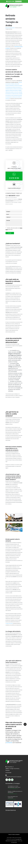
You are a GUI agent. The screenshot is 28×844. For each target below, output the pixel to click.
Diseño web (20, 840)
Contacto (18, 1)
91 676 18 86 (10, 1)
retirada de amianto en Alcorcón (12, 92)
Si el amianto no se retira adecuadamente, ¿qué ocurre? (14, 786)
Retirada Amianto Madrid (10, 27)
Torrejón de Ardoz (9, 623)
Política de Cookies (10, 839)
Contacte (9, 742)
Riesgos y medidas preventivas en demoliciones (15, 792)
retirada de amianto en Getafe (15, 90)
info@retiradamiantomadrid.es (14, 188)
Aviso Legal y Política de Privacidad (14, 837)
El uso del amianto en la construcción (13, 797)
